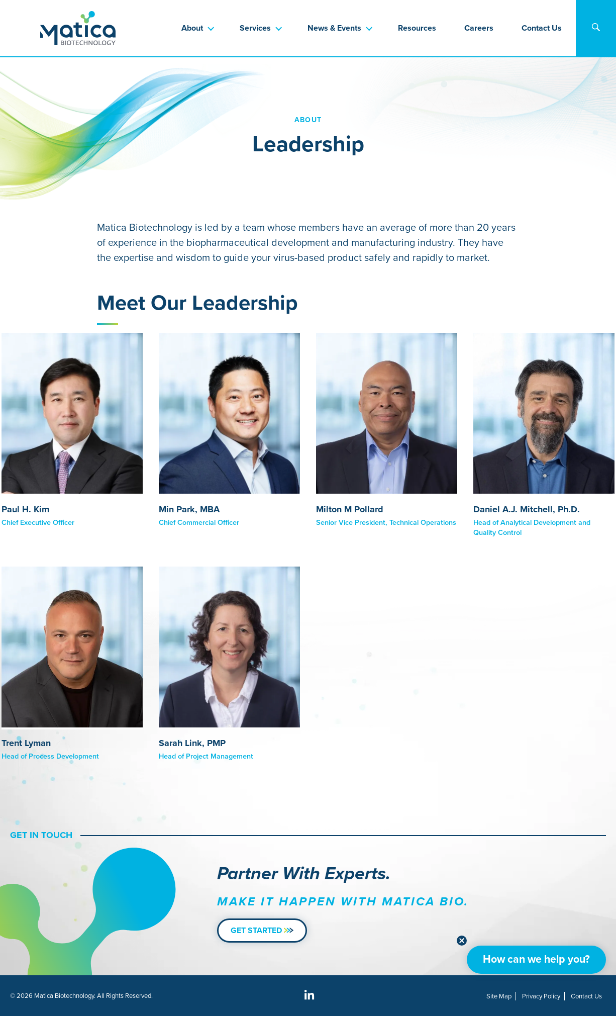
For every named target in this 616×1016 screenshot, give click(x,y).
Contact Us (542, 28)
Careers (478, 28)
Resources (417, 28)
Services (255, 28)
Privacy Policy (541, 996)
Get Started (262, 930)
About (192, 28)
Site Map (498, 996)
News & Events (334, 28)
